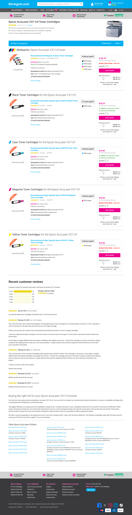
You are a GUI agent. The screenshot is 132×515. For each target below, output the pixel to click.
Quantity (101, 66)
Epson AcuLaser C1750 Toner (56, 440)
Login (101, 5)
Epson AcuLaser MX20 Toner (94, 436)
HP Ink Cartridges (16, 487)
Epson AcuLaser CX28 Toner (94, 453)
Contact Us (100, 10)
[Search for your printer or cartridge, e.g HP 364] (58, 4)
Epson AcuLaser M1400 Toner (18, 453)
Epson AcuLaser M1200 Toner (18, 445)
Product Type (106, 43)
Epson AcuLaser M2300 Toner (56, 445)
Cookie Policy (50, 497)
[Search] (81, 4)
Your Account (98, 3)
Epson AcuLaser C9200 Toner (94, 427)
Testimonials (50, 489)
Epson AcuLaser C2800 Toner (94, 447)
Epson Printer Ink (16, 492)
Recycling (83, 10)
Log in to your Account (34, 487)
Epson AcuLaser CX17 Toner (55, 427)
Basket (114, 3)
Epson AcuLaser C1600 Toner (18, 449)
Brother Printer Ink (17, 495)
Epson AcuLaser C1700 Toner (18, 442)
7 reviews (29, 25)
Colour (117, 43)
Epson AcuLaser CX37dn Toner (94, 444)
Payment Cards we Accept (70, 495)
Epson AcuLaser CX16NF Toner (56, 436)
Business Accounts (68, 489)
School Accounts (67, 492)
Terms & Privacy (51, 495)
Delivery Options (67, 487)
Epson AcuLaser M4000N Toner (56, 455)
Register (97, 5)
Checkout (120, 3)
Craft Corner (31, 497)
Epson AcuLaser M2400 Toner (56, 459)
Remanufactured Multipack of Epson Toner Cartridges (52, 56)
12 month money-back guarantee (40, 76)
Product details (35, 81)
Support (48, 487)
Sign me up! (90, 490)
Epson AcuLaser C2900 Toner (18, 436)
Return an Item (32, 492)
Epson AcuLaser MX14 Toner (94, 431)
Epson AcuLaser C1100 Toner (18, 431)
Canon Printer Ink (16, 489)
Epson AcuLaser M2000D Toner (56, 433)
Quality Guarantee (52, 492)
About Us (92, 10)
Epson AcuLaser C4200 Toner (18, 427)
